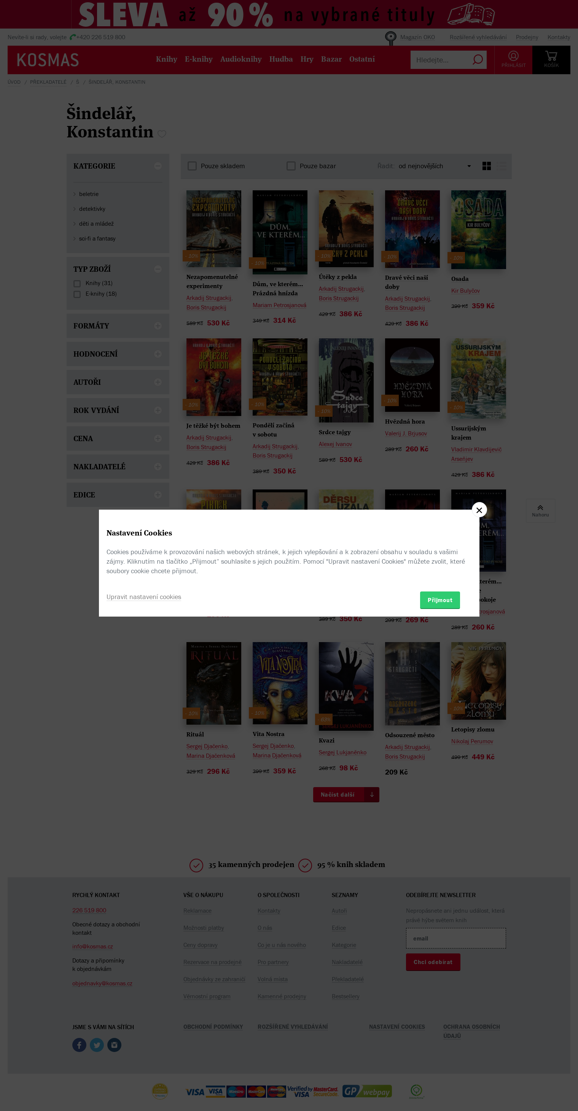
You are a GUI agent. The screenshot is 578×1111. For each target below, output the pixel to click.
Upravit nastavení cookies (144, 596)
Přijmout (440, 600)
